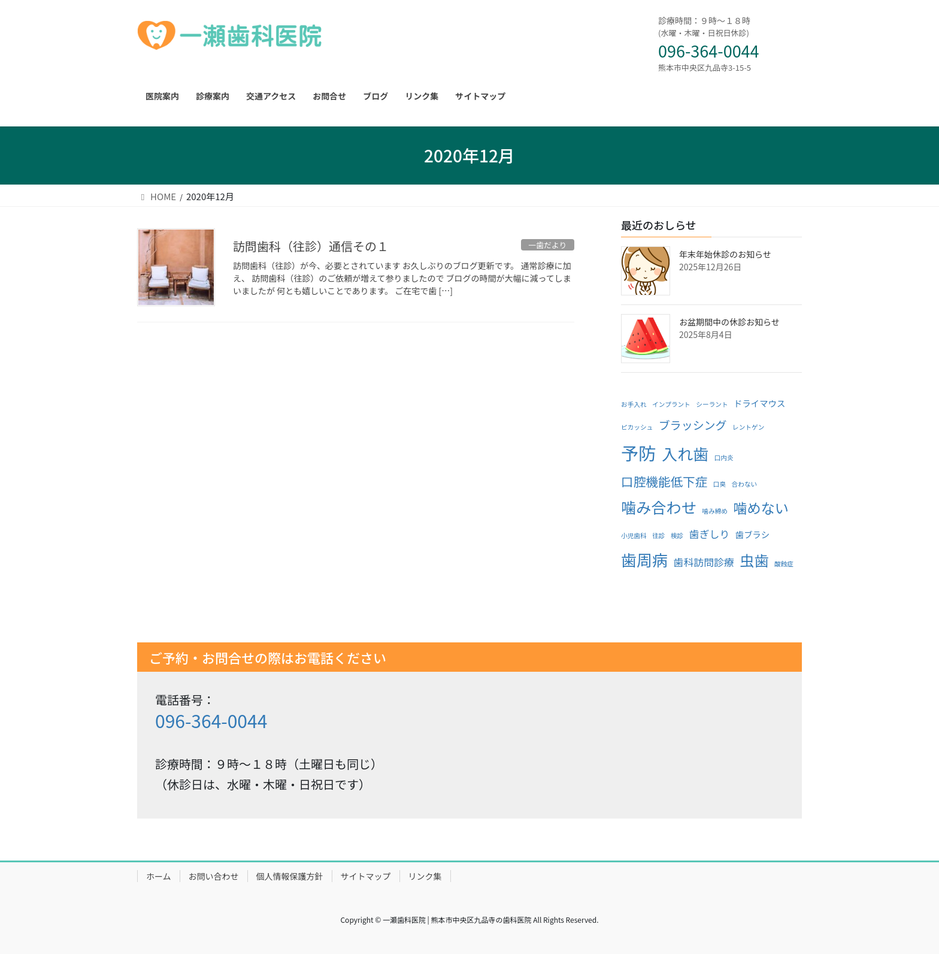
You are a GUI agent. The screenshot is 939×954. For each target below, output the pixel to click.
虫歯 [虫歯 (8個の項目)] (754, 560)
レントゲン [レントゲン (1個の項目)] (748, 426)
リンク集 (425, 876)
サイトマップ (366, 876)
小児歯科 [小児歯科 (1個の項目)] (634, 535)
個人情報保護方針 (289, 876)
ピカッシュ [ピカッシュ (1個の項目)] (637, 426)
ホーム (158, 876)
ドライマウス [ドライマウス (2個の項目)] (759, 403)
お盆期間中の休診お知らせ (729, 322)
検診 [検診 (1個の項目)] (677, 535)
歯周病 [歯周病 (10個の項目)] (644, 559)
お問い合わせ (214, 876)
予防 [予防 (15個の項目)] (638, 452)
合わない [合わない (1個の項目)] (745, 483)
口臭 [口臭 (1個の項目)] (719, 483)
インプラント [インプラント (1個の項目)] (671, 404)
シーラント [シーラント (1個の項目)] (712, 404)
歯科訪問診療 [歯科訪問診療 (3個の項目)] (704, 561)
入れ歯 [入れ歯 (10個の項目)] (685, 453)
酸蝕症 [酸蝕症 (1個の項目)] (783, 563)
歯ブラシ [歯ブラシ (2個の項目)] (752, 534)
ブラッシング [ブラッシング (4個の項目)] (693, 424)
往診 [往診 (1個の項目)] (658, 535)
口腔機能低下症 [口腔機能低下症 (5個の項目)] (664, 481)
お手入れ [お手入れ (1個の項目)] (634, 404)
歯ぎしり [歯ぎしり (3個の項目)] (709, 533)
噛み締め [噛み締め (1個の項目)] (715, 510)
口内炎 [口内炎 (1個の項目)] (724, 457)
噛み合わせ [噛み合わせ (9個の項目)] (658, 507)
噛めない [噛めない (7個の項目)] (760, 507)
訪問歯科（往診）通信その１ (311, 246)
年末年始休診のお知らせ (725, 254)
